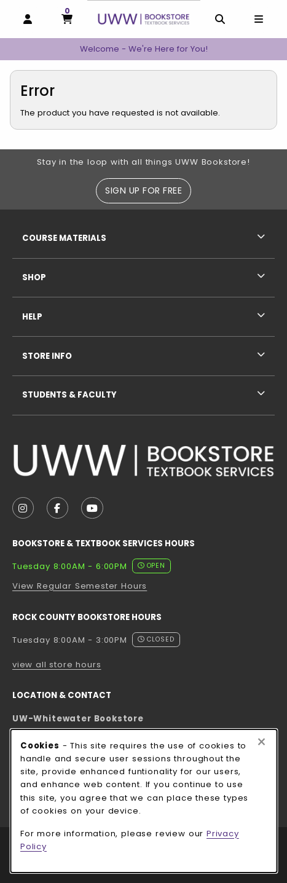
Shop (34, 277)
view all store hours (56, 664)
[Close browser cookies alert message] (261, 742)
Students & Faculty (69, 395)
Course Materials (64, 238)
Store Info (47, 356)
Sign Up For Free (143, 190)
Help (32, 317)
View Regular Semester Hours (79, 586)
